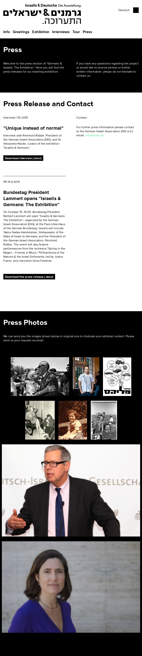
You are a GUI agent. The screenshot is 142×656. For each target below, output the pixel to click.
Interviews (61, 32)
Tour (76, 32)
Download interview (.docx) (23, 158)
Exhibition (40, 32)
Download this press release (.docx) (29, 277)
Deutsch (124, 10)
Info (6, 32)
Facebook (136, 10)
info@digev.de (94, 135)
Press (87, 32)
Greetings (21, 32)
